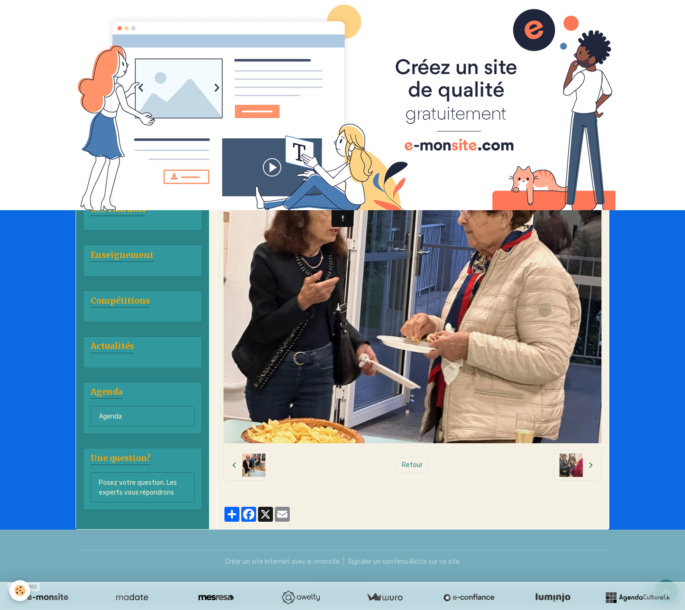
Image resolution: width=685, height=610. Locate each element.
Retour (412, 465)
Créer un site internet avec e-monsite (282, 562)
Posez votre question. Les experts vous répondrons (138, 488)
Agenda (110, 416)
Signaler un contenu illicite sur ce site (404, 562)
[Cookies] (19, 590)
